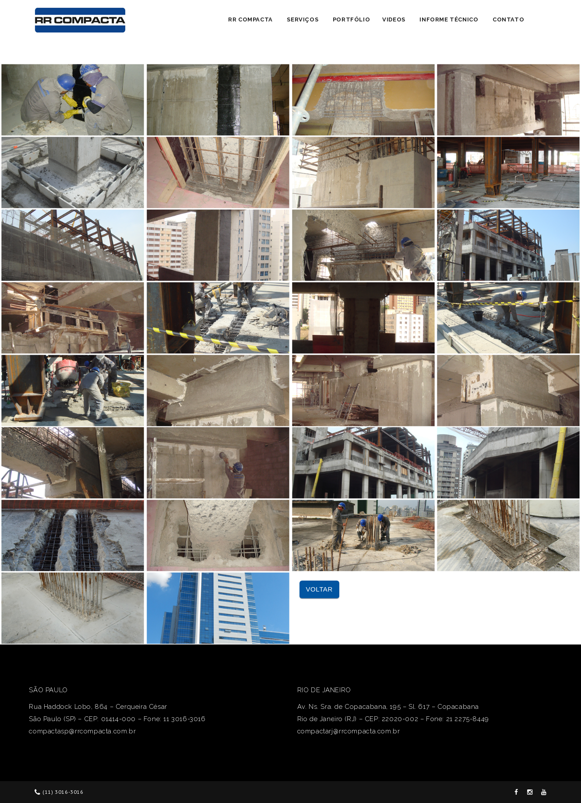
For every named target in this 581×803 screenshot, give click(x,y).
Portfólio (351, 19)
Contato (508, 19)
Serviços (302, 19)
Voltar (319, 589)
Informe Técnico (448, 19)
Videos (393, 19)
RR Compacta (250, 19)
